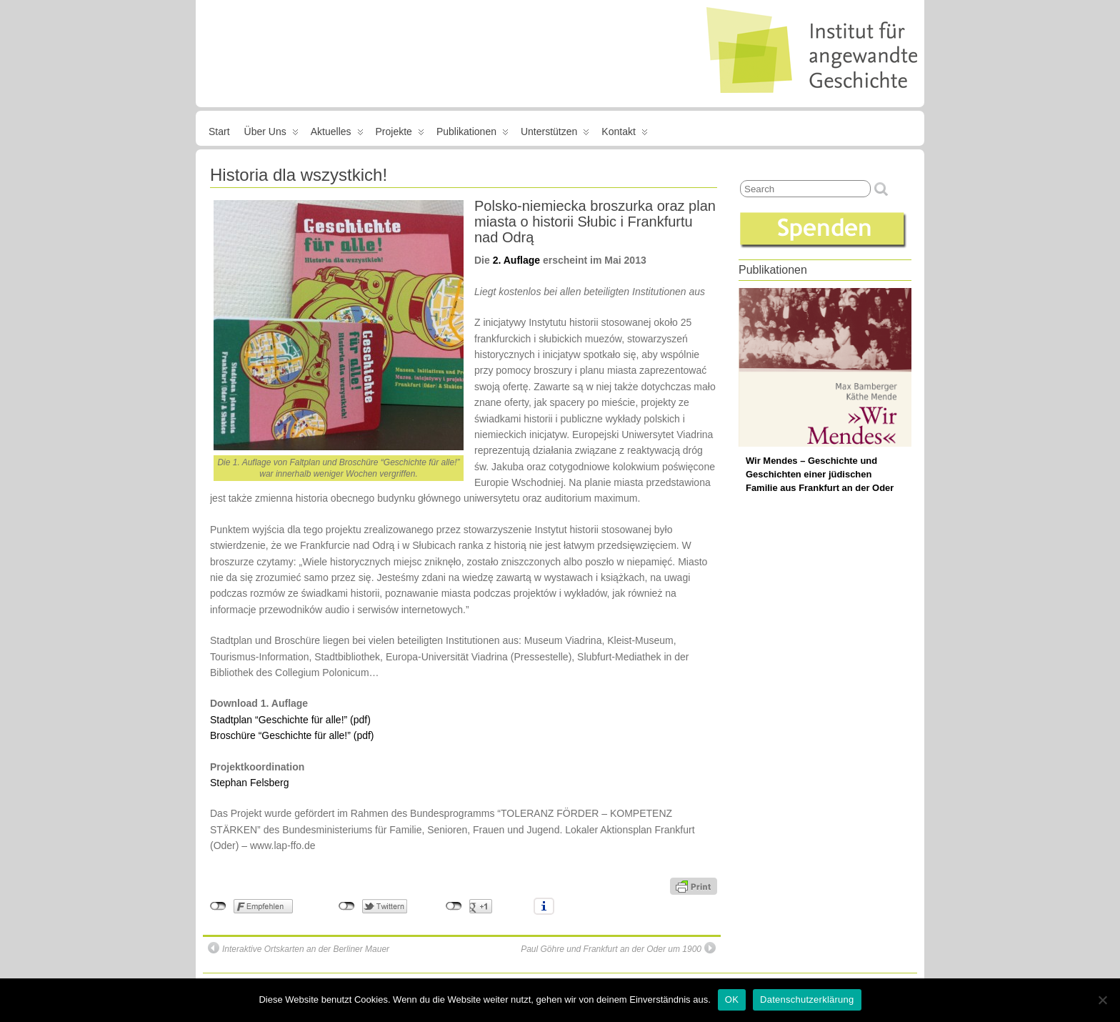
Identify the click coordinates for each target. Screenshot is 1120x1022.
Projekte (400, 134)
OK (732, 999)
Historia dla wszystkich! (298, 174)
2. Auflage (516, 260)
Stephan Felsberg (249, 782)
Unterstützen (555, 134)
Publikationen (472, 134)
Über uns (271, 134)
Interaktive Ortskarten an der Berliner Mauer (298, 948)
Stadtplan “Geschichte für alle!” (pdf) (290, 719)
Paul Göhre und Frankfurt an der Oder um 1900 (618, 948)
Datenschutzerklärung (807, 999)
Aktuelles (337, 134)
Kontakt (624, 134)
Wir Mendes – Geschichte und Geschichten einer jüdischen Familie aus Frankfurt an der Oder (820, 474)
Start (219, 131)
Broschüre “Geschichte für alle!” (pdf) (292, 735)
